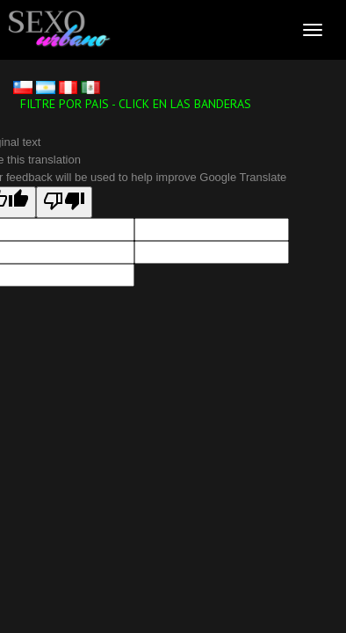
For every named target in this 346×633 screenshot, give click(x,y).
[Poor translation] (64, 202)
